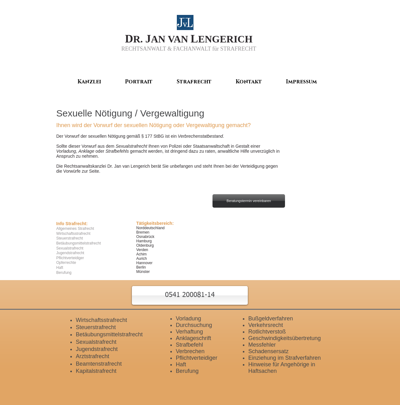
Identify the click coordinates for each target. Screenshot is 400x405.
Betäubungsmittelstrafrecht (109, 334)
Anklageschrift (193, 338)
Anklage (86, 151)
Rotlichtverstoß (267, 331)
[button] (190, 295)
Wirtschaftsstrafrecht (101, 320)
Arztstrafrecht (92, 356)
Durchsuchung (194, 325)
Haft (181, 364)
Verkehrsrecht (265, 325)
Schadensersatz (268, 351)
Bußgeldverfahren (270, 318)
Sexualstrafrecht (131, 146)
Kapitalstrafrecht (96, 371)
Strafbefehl (189, 345)
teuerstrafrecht (97, 327)
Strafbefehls (117, 151)
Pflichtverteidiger (196, 358)
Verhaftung (189, 331)
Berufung (187, 371)
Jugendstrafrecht (97, 349)
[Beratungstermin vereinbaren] (248, 201)
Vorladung (66, 151)
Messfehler (262, 345)
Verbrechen (190, 351)
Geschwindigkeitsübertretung (284, 338)
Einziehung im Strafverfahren (284, 358)
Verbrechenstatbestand (200, 136)
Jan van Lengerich (132, 166)
